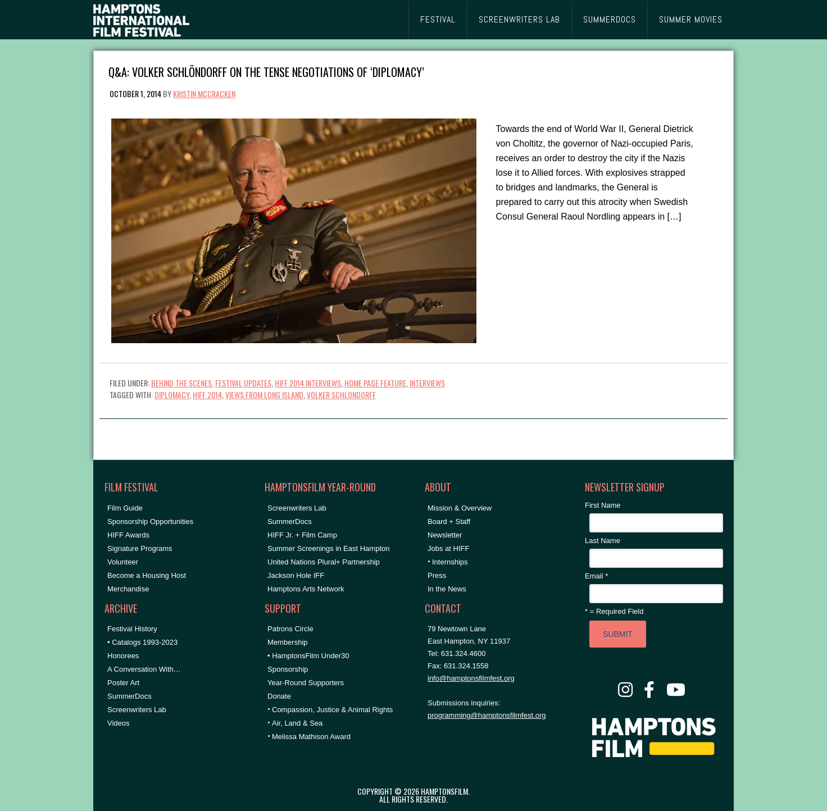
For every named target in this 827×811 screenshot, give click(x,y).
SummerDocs (129, 696)
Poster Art (123, 682)
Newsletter (445, 535)
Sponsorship (287, 669)
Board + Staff (449, 521)
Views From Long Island (264, 394)
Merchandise (128, 589)
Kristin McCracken (204, 93)
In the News (447, 589)
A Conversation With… (144, 669)
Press (437, 575)
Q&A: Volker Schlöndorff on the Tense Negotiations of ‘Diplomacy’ (266, 71)
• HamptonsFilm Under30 (308, 655)
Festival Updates (243, 383)
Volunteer (122, 562)
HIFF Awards (128, 535)
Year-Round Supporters (305, 682)
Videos (118, 723)
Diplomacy (172, 394)
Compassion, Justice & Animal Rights (332, 709)
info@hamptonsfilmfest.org (471, 678)
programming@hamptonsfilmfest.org (487, 715)
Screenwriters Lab (136, 709)
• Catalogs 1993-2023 (142, 642)
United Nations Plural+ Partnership (323, 562)
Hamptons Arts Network (305, 589)
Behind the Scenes (181, 383)
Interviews (427, 383)
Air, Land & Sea (297, 723)
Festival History (132, 629)
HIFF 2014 (207, 394)
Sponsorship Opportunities (150, 521)
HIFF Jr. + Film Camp (302, 535)
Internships (450, 562)
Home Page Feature (375, 383)
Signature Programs (139, 548)
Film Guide (125, 508)
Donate (279, 696)
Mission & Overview (460, 508)
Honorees (123, 655)
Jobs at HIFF (448, 548)
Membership (287, 642)
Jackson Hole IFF (295, 575)
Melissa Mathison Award (311, 736)
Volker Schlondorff (341, 394)
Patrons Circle (290, 629)
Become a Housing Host (146, 575)
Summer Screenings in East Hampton (328, 548)
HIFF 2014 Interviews (308, 383)
